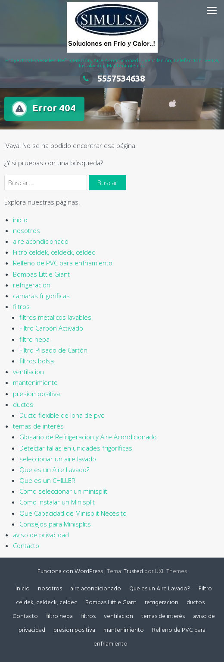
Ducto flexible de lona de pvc (61, 415)
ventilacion (28, 371)
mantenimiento (35, 382)
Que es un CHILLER (47, 480)
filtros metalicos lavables (55, 317)
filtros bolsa (36, 360)
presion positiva (36, 393)
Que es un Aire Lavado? (54, 469)
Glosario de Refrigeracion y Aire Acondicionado (88, 436)
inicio (20, 219)
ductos (23, 404)
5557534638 (112, 78)
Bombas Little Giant (41, 274)
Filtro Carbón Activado (51, 328)
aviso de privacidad (41, 534)
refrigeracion (31, 285)
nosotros (26, 230)
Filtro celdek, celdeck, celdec (54, 252)
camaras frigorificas (41, 295)
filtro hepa (34, 339)
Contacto (26, 545)
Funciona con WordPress (70, 572)
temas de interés (38, 426)
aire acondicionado (40, 241)
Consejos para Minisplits (55, 524)
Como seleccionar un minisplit (63, 491)
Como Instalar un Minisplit (57, 502)
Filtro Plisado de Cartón (53, 350)
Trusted (133, 572)
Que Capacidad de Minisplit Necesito (73, 513)
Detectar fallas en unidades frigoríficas (75, 448)
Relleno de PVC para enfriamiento (62, 262)
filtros (21, 306)
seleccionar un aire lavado (57, 458)
